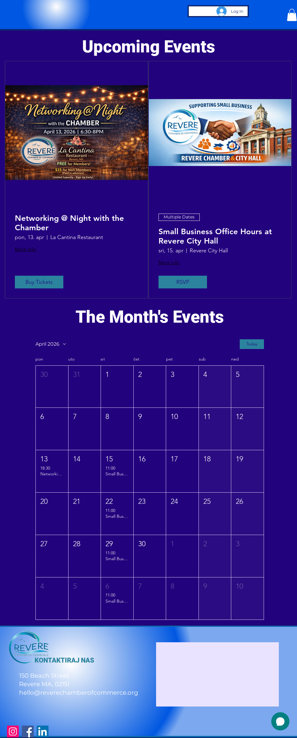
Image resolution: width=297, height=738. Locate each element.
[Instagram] (13, 731)
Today (251, 344)
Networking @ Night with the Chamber (69, 223)
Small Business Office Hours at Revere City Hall (215, 236)
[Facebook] (28, 731)
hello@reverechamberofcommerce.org (78, 692)
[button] (292, 15)
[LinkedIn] (42, 731)
